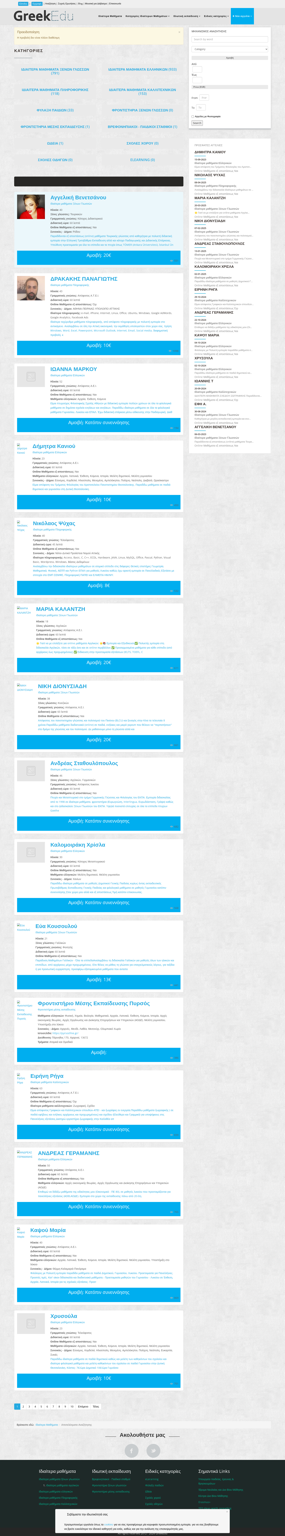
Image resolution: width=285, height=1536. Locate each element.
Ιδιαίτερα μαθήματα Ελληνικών (142, 69)
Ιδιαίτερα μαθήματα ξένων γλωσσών (59, 1466)
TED (214, 1495)
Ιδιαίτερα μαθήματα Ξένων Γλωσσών (55, 71)
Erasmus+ (204, 1489)
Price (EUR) (199, 86)
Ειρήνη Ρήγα (39, 1071)
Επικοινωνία (115, 3)
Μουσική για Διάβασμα (96, 3)
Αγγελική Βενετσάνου (78, 197)
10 (72, 1393)
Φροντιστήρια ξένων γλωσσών (142, 110)
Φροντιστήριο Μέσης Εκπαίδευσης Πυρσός (79, 1003)
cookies (108, 1524)
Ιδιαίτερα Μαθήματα (110, 16)
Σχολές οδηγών (55, 159)
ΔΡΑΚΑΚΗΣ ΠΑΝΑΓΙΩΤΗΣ (83, 278)
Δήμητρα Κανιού (54, 446)
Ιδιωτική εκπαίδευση (185, 16)
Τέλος (96, 1393)
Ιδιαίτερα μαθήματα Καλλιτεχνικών (142, 91)
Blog (80, 3)
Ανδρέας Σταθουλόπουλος (84, 763)
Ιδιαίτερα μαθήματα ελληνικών (56, 1478)
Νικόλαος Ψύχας (54, 523)
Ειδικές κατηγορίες (215, 16)
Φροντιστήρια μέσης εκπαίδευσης (55, 126)
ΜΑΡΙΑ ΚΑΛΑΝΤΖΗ (60, 609)
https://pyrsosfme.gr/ (50, 1028)
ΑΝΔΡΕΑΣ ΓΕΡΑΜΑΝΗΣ (53, 1148)
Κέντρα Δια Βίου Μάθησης (213, 1482)
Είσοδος (23, 3)
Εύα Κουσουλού (56, 926)
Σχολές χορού (142, 143)
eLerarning (151, 1466)
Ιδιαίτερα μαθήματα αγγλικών (62, 1472)
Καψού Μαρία (40, 1221)
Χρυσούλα (63, 1302)
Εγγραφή (37, 3)
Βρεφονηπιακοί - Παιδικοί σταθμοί (142, 126)
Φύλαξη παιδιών (154, 1472)
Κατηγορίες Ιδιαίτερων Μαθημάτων (146, 16)
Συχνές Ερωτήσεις (67, 3)
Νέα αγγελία (241, 16)
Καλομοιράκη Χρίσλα (77, 844)
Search (197, 123)
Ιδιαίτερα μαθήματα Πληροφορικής (55, 91)
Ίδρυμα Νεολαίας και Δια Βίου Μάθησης (220, 1476)
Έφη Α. (200, 404)
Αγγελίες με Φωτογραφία (207, 116)
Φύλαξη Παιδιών (55, 110)
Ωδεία (55, 143)
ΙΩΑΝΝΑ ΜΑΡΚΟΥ (73, 369)
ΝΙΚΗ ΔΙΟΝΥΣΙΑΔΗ (62, 686)
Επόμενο (83, 1393)
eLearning (142, 159)
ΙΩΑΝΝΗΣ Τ (203, 381)
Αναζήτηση (50, 3)
